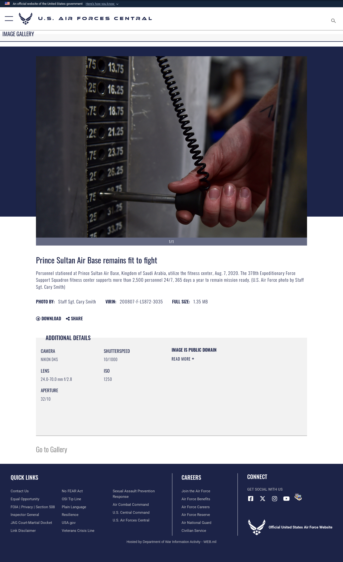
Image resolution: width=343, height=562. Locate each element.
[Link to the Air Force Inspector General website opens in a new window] (25, 515)
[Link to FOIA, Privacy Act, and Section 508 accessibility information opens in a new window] (33, 507)
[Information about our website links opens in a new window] (23, 530)
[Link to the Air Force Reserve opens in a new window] (196, 515)
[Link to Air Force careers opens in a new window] (196, 507)
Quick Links (24, 477)
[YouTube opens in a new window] (286, 498)
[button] (102, 3)
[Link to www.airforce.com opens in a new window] (196, 491)
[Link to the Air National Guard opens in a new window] (196, 523)
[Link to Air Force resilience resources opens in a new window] (70, 515)
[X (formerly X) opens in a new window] (262, 498)
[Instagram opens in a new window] (274, 498)
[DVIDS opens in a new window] (298, 497)
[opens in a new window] (74, 507)
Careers (191, 477)
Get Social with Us (265, 489)
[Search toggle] (334, 18)
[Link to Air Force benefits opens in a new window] (196, 499)
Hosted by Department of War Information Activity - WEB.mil (171, 542)
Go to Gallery (51, 449)
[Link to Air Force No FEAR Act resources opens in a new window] (72, 491)
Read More (182, 359)
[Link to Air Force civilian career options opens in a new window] (194, 530)
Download (48, 318)
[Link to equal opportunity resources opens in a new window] (25, 499)
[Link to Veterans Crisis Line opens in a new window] (78, 530)
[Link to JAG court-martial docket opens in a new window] (31, 523)
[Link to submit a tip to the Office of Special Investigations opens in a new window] (71, 499)
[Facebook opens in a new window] (250, 498)
